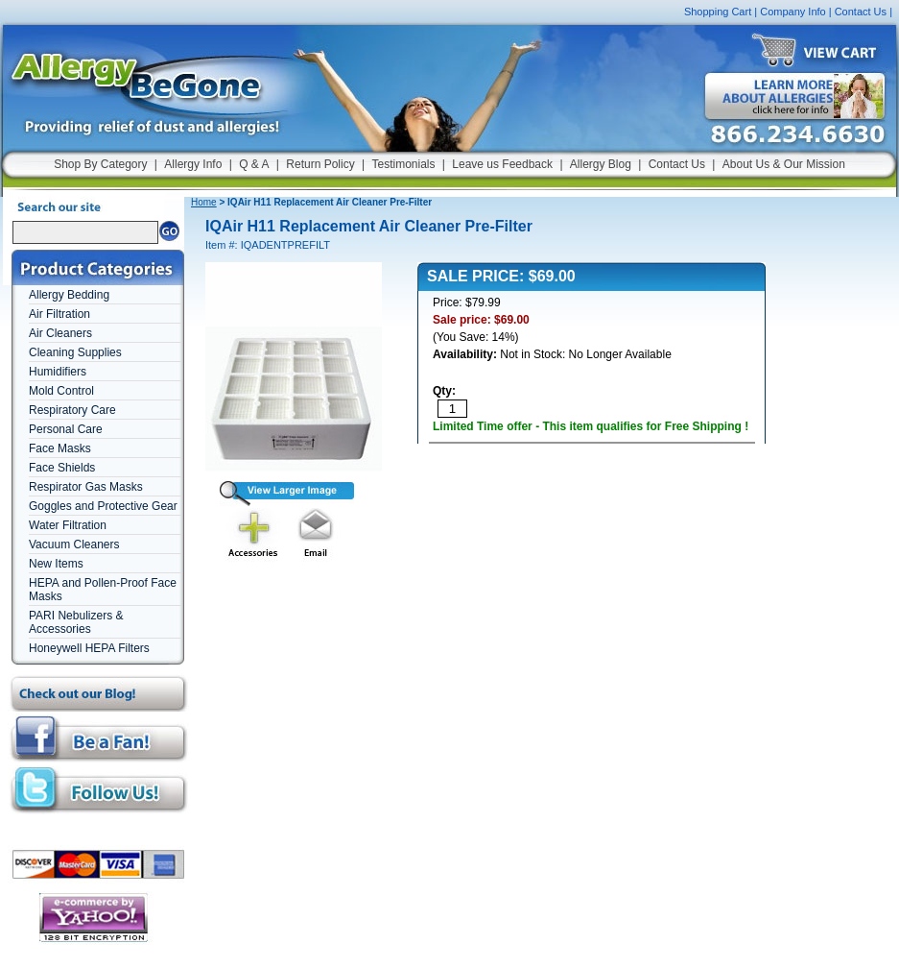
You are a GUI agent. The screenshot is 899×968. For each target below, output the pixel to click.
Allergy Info (193, 164)
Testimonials (403, 164)
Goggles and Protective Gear (103, 506)
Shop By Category (100, 164)
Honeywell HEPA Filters (89, 648)
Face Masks (60, 448)
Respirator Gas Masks (86, 487)
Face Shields (62, 467)
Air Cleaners (60, 333)
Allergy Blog (600, 164)
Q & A (254, 164)
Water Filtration (67, 525)
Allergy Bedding (69, 295)
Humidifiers (57, 371)
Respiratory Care (72, 410)
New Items (56, 563)
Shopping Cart (717, 11)
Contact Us (861, 11)
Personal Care (66, 429)
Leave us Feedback (502, 164)
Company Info (792, 11)
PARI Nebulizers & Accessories (76, 622)
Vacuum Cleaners (74, 544)
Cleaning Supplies (75, 352)
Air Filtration (59, 314)
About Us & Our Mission (783, 164)
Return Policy (320, 164)
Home (204, 202)
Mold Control (61, 391)
